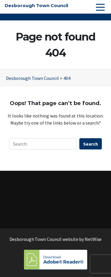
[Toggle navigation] (100, 6)
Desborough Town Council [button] (36, 5)
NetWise (93, 239)
